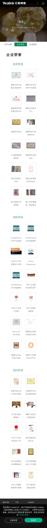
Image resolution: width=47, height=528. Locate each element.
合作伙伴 (31, 502)
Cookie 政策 (24, 515)
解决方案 (6, 502)
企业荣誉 (20, 44)
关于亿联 (8, 44)
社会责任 (33, 44)
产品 (16, 502)
